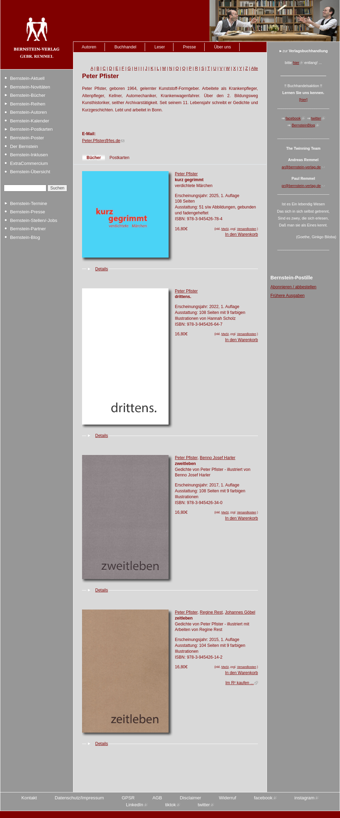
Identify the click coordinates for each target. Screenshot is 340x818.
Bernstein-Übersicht (30, 171)
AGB (157, 797)
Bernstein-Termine (28, 203)
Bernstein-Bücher (27, 95)
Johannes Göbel (240, 612)
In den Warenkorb (241, 234)
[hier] (303, 99)
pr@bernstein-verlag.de (301, 186)
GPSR (128, 797)
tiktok (170, 804)
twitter (316, 118)
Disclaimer (190, 797)
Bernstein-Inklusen (29, 154)
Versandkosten (246, 229)
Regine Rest (211, 612)
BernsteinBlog (303, 125)
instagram (304, 797)
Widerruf (227, 797)
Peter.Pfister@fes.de (101, 140)
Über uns (222, 47)
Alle (254, 68)
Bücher (94, 157)
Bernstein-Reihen (27, 103)
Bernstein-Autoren (28, 112)
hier (296, 63)
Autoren (89, 47)
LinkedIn (134, 804)
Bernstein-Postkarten (31, 129)
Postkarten (119, 157)
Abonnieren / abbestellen (293, 287)
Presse (189, 47)
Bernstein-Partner (28, 228)
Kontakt (29, 797)
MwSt (225, 229)
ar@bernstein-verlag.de (301, 167)
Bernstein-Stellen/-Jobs (33, 220)
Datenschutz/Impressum (79, 797)
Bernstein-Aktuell (27, 78)
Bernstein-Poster (27, 137)
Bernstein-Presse (27, 211)
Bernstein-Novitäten (30, 87)
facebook (293, 118)
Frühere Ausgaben (287, 295)
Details (101, 269)
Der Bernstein (24, 146)
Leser (159, 47)
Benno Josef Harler (217, 457)
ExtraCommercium (29, 163)
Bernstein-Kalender (29, 120)
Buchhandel (125, 47)
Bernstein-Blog (25, 237)
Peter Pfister (186, 173)
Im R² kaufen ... (239, 682)
